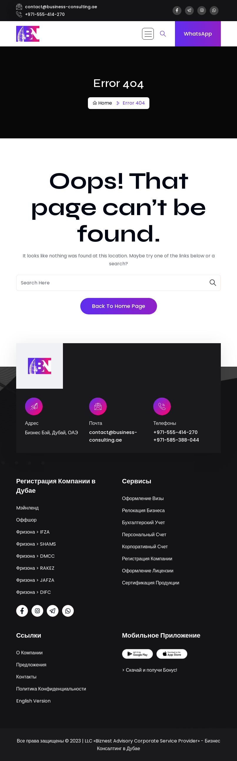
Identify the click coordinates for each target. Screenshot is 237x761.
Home (102, 103)
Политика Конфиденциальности (51, 688)
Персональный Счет (144, 534)
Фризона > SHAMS (36, 543)
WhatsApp (198, 33)
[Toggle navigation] (148, 34)
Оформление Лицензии (147, 570)
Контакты (26, 676)
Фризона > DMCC (35, 555)
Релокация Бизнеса (143, 510)
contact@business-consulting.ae (61, 7)
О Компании (29, 652)
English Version (33, 700)
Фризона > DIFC (33, 592)
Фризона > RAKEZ (35, 567)
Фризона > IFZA (33, 531)
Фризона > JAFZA (35, 579)
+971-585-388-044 (176, 440)
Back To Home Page (118, 306)
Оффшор (26, 519)
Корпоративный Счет (145, 546)
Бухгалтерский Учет (143, 522)
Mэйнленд (27, 507)
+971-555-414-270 (45, 14)
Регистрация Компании (147, 558)
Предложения (31, 664)
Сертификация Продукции (150, 582)
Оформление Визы (143, 498)
